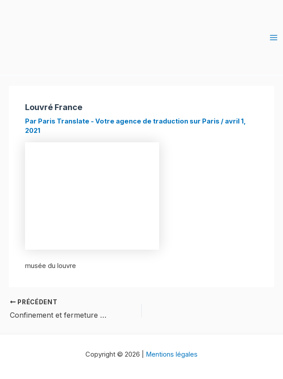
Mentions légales (172, 354)
